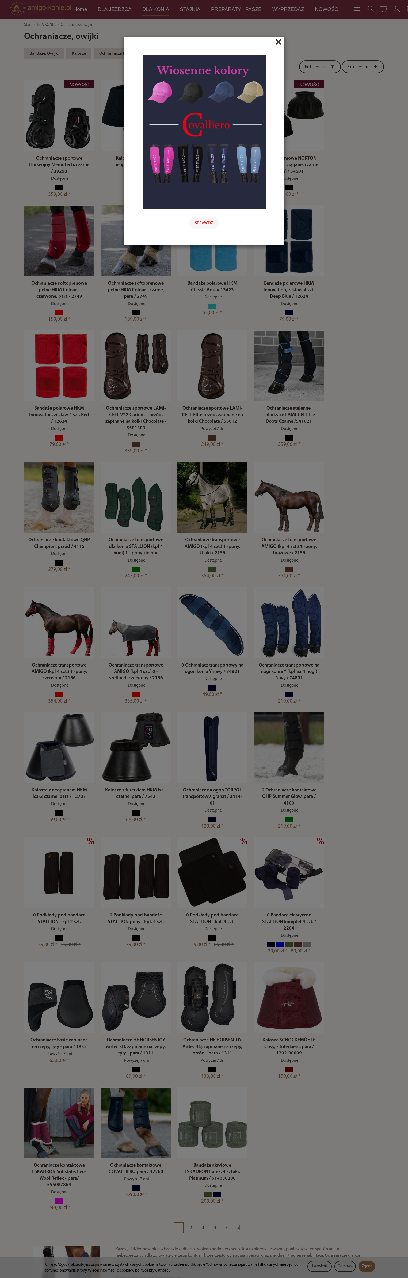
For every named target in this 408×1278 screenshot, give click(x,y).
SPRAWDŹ (204, 223)
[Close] (278, 42)
